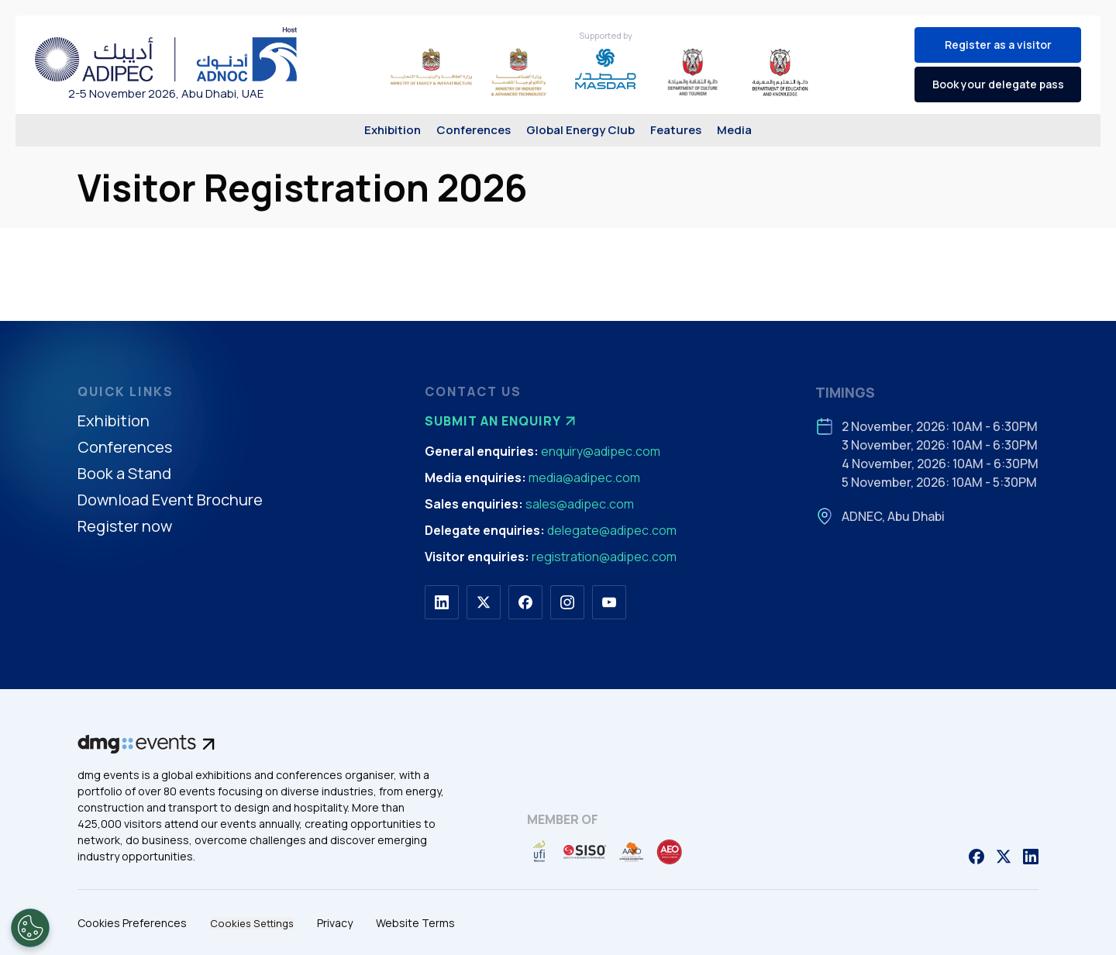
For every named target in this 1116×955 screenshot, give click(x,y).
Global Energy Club (580, 130)
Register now (125, 526)
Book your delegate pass (998, 84)
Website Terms (415, 922)
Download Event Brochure (170, 500)
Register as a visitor (998, 44)
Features (675, 130)
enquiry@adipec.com (600, 451)
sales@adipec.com (579, 503)
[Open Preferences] (30, 927)
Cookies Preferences (132, 922)
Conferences (473, 130)
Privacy (335, 922)
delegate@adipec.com (612, 530)
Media (734, 130)
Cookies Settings (252, 923)
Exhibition (392, 130)
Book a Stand (124, 474)
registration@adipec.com (604, 556)
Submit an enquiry (502, 421)
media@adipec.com (584, 477)
